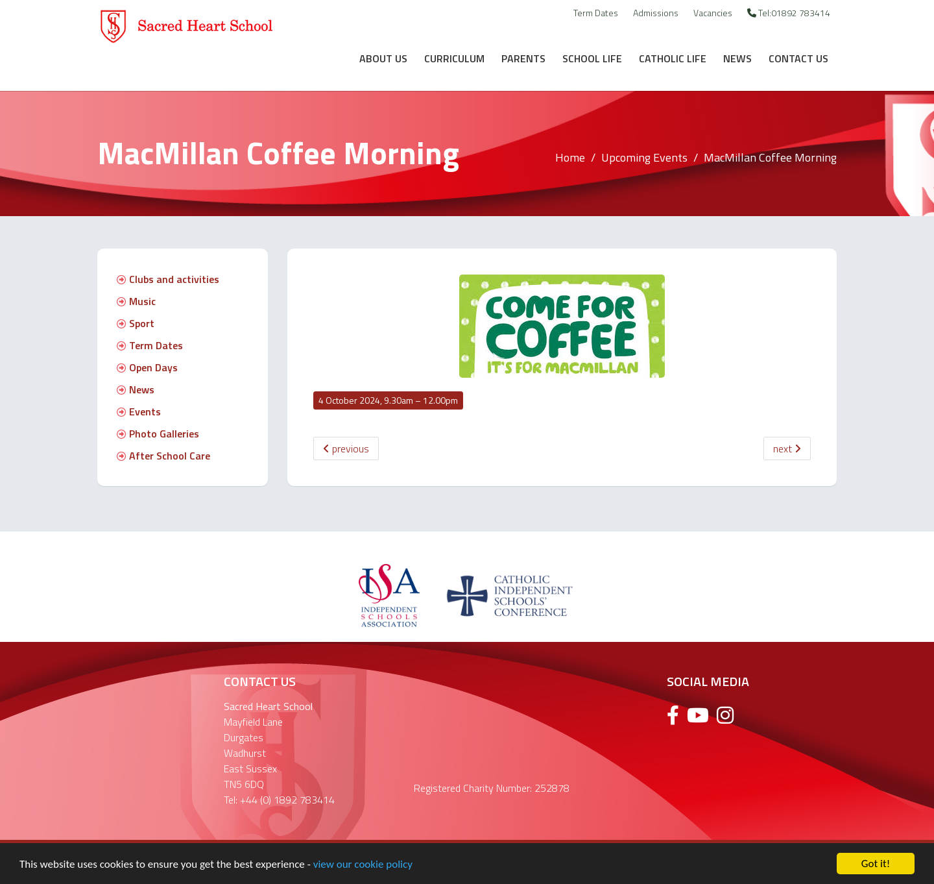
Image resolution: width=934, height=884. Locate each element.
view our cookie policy (363, 864)
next (787, 448)
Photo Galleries (158, 433)
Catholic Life (672, 58)
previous (346, 448)
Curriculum (454, 58)
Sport (135, 323)
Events (139, 411)
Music (136, 301)
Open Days (147, 367)
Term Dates (595, 12)
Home (570, 157)
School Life (592, 58)
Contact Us (798, 58)
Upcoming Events (644, 157)
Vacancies (712, 12)
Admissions (655, 12)
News (737, 58)
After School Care (163, 455)
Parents (523, 58)
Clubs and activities (168, 279)
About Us (383, 58)
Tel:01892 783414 (788, 12)
